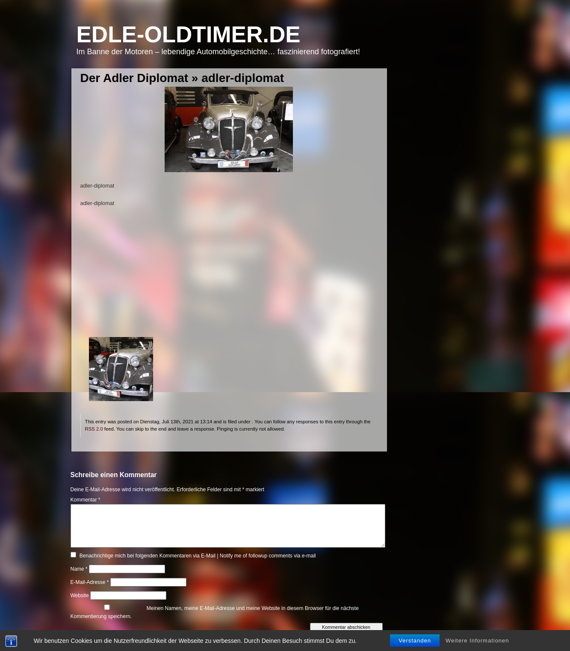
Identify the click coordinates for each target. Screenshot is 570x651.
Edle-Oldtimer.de (189, 34)
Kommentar (85, 500)
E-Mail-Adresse (90, 582)
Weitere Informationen (477, 640)
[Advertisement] (229, 277)
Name (79, 569)
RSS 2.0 (94, 428)
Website (80, 595)
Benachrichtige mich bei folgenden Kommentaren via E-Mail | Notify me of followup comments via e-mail (198, 556)
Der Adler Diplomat (134, 78)
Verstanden (415, 640)
